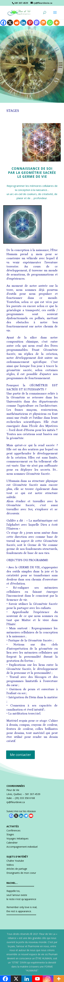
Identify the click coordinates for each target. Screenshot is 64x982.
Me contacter (20, 754)
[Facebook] (3, 23)
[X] (10, 23)
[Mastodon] (37, 23)
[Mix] (43, 23)
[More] (57, 23)
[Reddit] (17, 23)
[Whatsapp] (50, 23)
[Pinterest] (30, 23)
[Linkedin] (23, 23)
